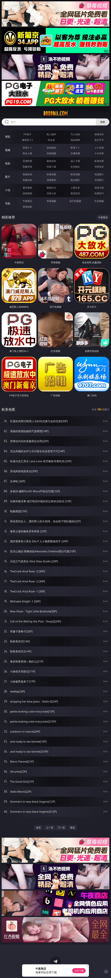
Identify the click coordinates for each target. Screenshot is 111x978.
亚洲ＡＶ (27, 147)
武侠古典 (99, 187)
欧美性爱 (99, 161)
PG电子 (27, 134)
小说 (7, 190)
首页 (38, 827)
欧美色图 (75, 174)
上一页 (49, 827)
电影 (7, 163)
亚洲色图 (51, 174)
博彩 (7, 136)
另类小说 (51, 193)
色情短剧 (27, 206)
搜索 (102, 121)
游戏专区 (99, 134)
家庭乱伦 (51, 187)
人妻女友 (75, 187)
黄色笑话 (75, 193)
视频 (7, 150)
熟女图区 (75, 180)
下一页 (61, 827)
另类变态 (99, 166)
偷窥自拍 (27, 174)
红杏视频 (99, 201)
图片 (7, 177)
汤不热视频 (75, 201)
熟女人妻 (27, 153)
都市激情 (27, 187)
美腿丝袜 (27, 180)
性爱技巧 (99, 193)
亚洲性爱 (27, 161)
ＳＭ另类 (99, 153)
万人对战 (75, 134)
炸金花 (51, 140)
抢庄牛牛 (99, 140)
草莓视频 (51, 201)
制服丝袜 (27, 166)
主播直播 (75, 153)
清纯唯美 (51, 180)
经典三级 (51, 166)
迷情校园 (27, 193)
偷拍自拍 (51, 161)
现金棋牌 (75, 140)
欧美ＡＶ (75, 147)
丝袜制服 (51, 153)
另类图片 (99, 180)
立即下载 (79, 970)
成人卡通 (75, 161)
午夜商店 (27, 201)
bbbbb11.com (55, 113)
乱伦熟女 (75, 166)
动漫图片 (99, 174)
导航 (7, 203)
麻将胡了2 (27, 140)
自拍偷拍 (51, 147)
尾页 (72, 827)
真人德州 (51, 134)
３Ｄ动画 (99, 147)
